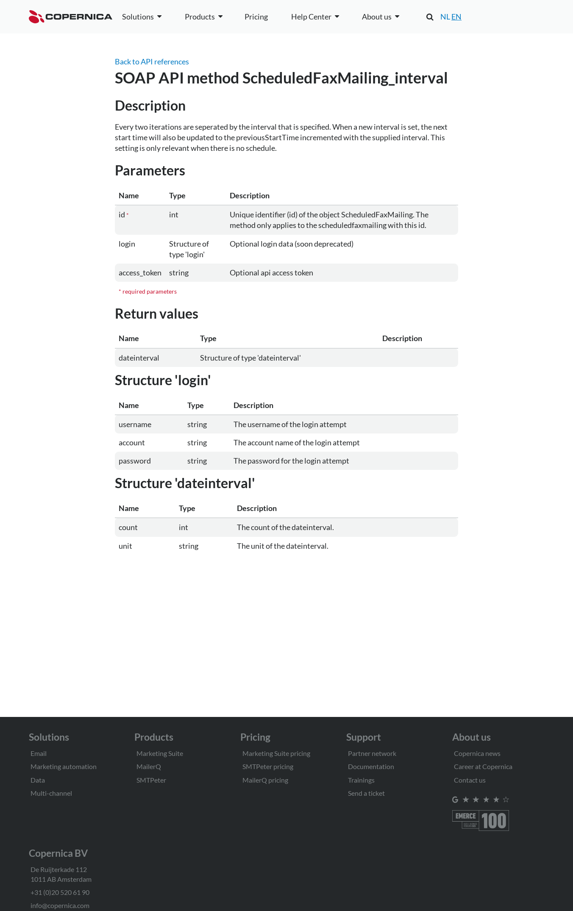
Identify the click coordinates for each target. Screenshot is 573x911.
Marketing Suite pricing (276, 753)
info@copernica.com (60, 905)
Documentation (371, 766)
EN (456, 16)
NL (445, 16)
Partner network (372, 753)
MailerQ (148, 766)
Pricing (256, 16)
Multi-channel (51, 793)
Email (39, 753)
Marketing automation (64, 766)
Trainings (361, 780)
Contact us (470, 780)
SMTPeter (151, 780)
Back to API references (152, 61)
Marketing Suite (159, 753)
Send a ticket (366, 793)
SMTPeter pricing (267, 766)
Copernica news (477, 753)
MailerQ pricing (265, 780)
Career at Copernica (483, 766)
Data (38, 780)
